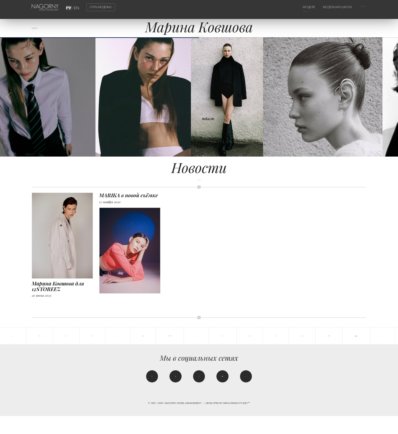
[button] (389, 108)
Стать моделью (101, 7)
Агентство (358, 7)
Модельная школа (327, 7)
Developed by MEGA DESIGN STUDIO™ (228, 421)
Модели (291, 7)
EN (75, 7)
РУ (70, 7)
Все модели (43, 31)
